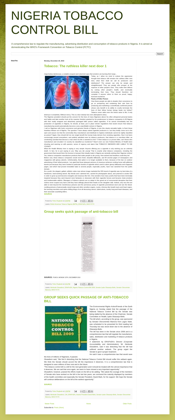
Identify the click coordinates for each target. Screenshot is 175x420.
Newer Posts (49, 404)
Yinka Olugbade (57, 201)
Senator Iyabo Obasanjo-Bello (106, 287)
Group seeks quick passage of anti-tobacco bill (81, 211)
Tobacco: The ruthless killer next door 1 (75, 66)
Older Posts (127, 404)
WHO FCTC (90, 204)
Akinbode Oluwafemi (57, 287)
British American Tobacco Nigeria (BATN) (63, 204)
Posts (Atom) (59, 408)
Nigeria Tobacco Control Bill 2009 (84, 287)
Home (88, 404)
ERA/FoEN (82, 204)
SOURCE (48, 194)
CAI (66, 394)
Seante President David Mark (85, 394)
